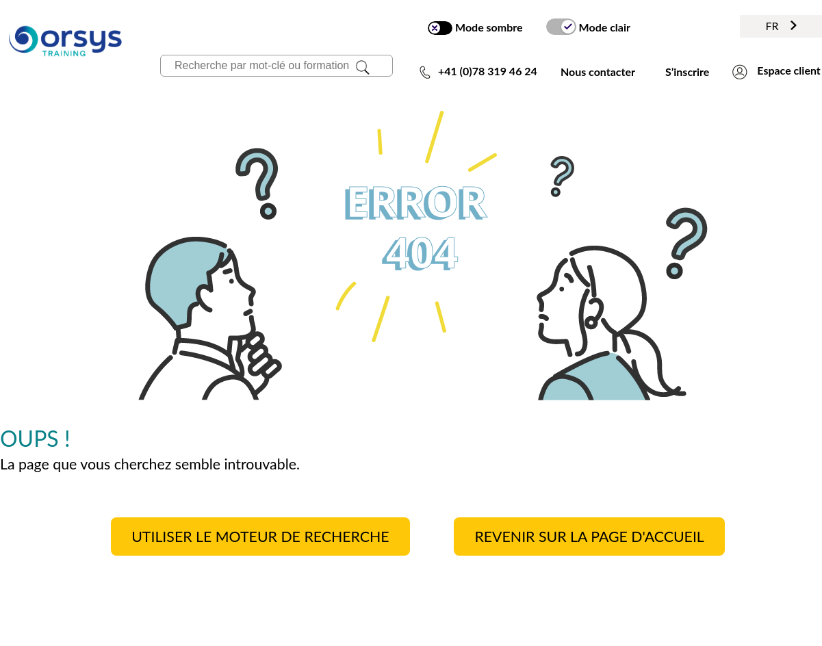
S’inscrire (687, 71)
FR (780, 25)
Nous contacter (598, 71)
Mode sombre (475, 28)
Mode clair (588, 26)
